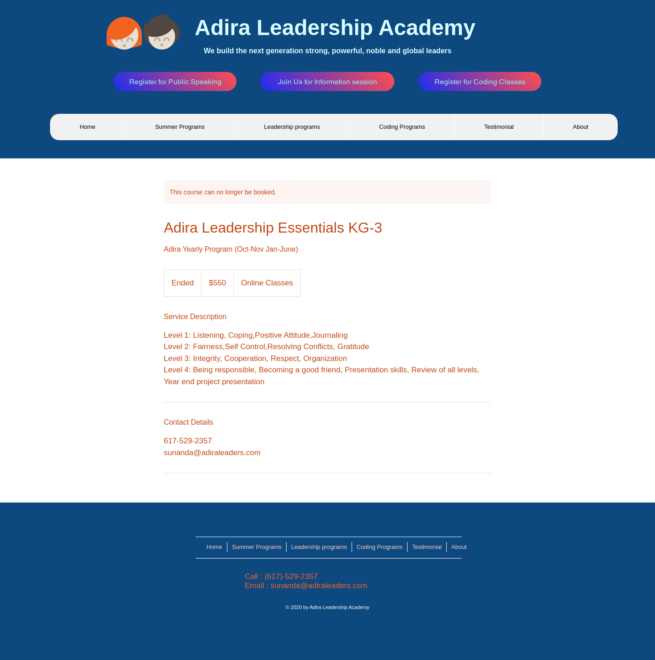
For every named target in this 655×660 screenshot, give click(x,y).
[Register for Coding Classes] (479, 81)
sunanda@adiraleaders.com (319, 585)
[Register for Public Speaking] (175, 81)
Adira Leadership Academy (335, 27)
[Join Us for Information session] (327, 81)
